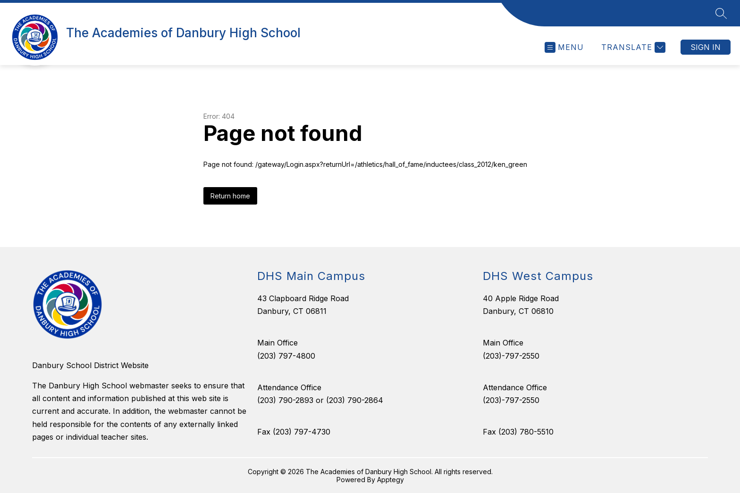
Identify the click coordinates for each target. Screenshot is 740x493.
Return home (230, 196)
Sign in (705, 47)
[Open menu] (564, 47)
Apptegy (390, 480)
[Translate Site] (632, 47)
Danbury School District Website (90, 365)
